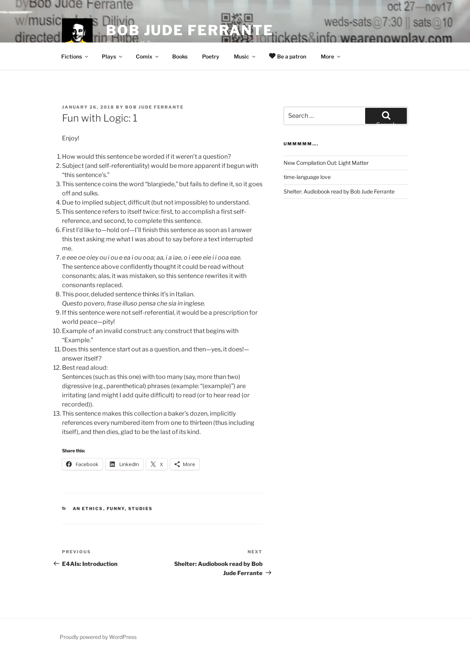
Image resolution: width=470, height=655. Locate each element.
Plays (112, 56)
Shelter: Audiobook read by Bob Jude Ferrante (339, 191)
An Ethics (88, 508)
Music (245, 56)
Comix (148, 56)
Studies (140, 508)
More (331, 56)
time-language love (307, 177)
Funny (116, 508)
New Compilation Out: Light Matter (326, 162)
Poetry (210, 56)
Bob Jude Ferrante (190, 30)
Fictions (75, 56)
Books (180, 56)
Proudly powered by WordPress (98, 637)
